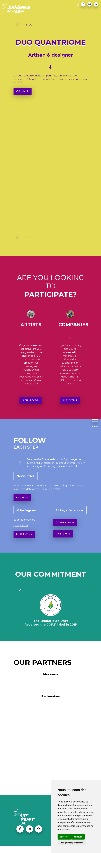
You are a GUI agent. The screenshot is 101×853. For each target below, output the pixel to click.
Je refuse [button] (78, 837)
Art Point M (64, 540)
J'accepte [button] (64, 837)
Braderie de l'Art (67, 527)
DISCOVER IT (70, 402)
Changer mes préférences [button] (71, 843)
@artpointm (21, 529)
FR (78, 3)
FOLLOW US (25, 538)
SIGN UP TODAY (31, 402)
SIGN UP (23, 501)
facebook (24, 91)
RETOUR (24, 24)
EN (78, 5)
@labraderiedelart (24, 523)
